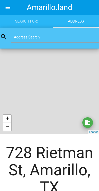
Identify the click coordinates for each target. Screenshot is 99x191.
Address (76, 21)
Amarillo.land (49, 7)
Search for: (26, 21)
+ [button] (7, 119)
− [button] (7, 127)
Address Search (27, 37)
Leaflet (93, 131)
